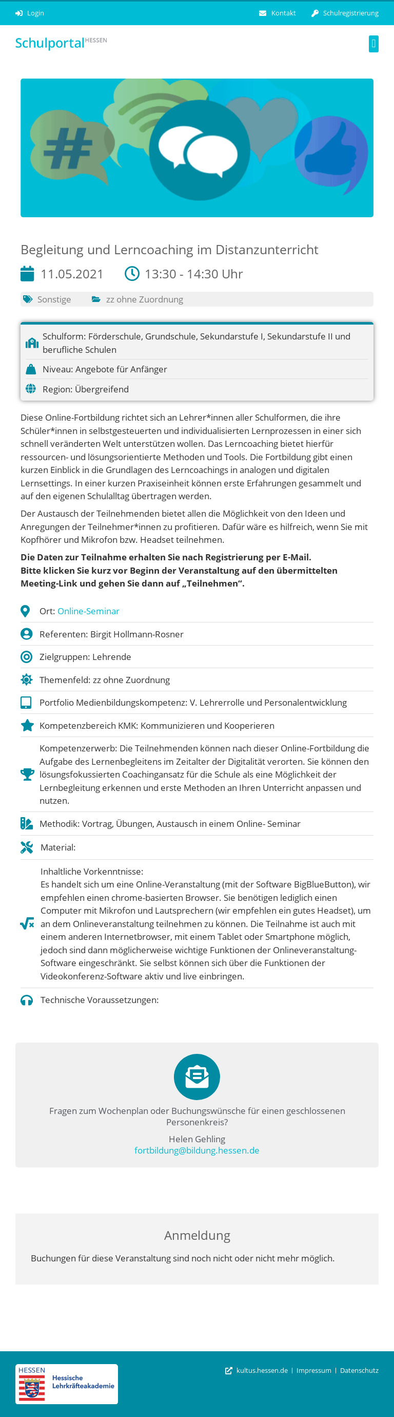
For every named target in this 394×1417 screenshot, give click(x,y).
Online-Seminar (88, 611)
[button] (374, 43)
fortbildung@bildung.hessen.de (197, 1150)
